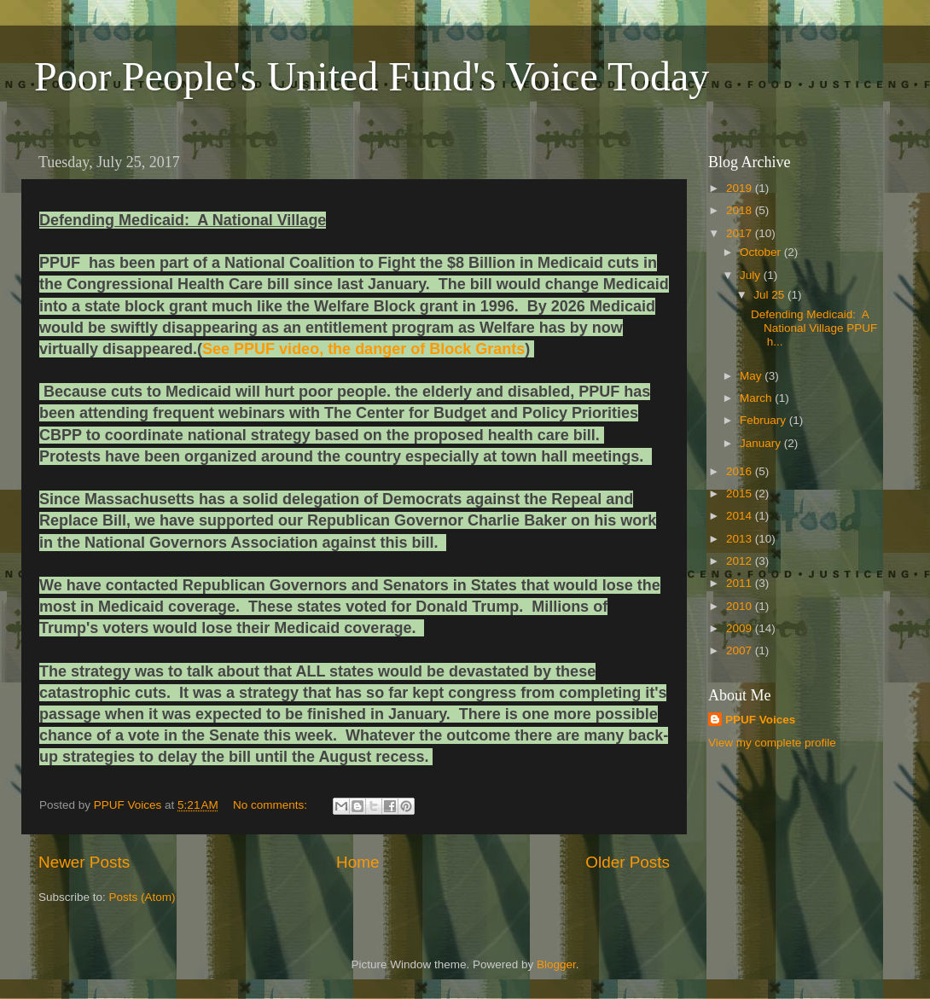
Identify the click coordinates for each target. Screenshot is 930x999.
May (752, 375)
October (762, 252)
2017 (740, 233)
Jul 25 (770, 294)
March (757, 398)
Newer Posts (84, 862)
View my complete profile (772, 742)
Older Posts (627, 862)
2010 (740, 606)
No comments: (272, 805)
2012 (740, 561)
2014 (740, 515)
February (764, 420)
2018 (740, 210)
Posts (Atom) (142, 897)
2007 (740, 650)
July (752, 275)
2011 (740, 583)
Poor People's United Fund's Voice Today (371, 76)
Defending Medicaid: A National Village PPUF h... (814, 328)
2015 (740, 493)
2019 (740, 188)
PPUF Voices (760, 719)
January (762, 443)
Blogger (556, 964)
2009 (740, 628)
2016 (740, 471)
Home (357, 862)
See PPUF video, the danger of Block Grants (363, 348)
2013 (740, 538)
